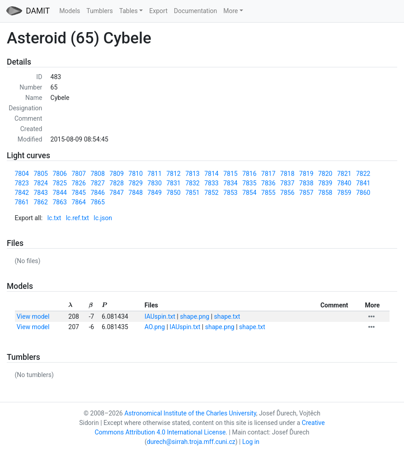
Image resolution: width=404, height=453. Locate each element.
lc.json (103, 218)
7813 (192, 173)
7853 (230, 192)
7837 (287, 183)
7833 (211, 183)
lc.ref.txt (77, 218)
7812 (173, 173)
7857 (306, 192)
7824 (40, 183)
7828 (116, 183)
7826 (78, 183)
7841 (363, 183)
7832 (192, 183)
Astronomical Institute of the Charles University (190, 413)
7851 (192, 192)
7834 (230, 183)
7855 (268, 192)
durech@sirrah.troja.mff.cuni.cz (191, 441)
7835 (249, 183)
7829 (135, 183)
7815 (230, 173)
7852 (211, 192)
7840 (344, 183)
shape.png (194, 316)
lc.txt (54, 218)
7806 (59, 173)
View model (33, 316)
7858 (325, 192)
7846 (97, 192)
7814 (211, 173)
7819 (306, 173)
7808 (97, 173)
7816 (249, 173)
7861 (22, 202)
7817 (268, 173)
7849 (154, 192)
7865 (97, 202)
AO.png (155, 326)
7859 (344, 192)
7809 (116, 173)
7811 (154, 173)
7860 (363, 192)
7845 (78, 192)
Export (158, 10)
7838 (306, 183)
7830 (154, 183)
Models (69, 10)
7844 (59, 192)
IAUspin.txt (160, 316)
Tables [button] (128, 10)
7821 (344, 173)
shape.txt (227, 316)
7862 (40, 202)
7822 (363, 173)
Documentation (195, 10)
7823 (22, 183)
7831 (173, 183)
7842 (22, 192)
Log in (250, 441)
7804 (22, 173)
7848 (135, 192)
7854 (249, 192)
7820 (325, 173)
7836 (268, 183)
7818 (287, 173)
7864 (78, 202)
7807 (78, 173)
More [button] (230, 10)
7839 (325, 183)
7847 (116, 192)
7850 (173, 192)
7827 (97, 183)
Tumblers (99, 10)
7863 (59, 202)
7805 (40, 173)
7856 (287, 192)
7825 (59, 183)
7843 (40, 192)
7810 (135, 173)
